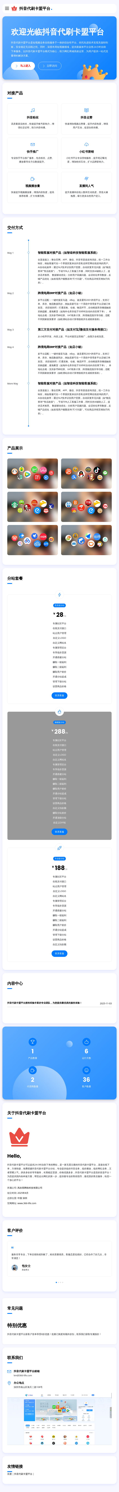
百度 (9, 1473)
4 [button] (62, 1282)
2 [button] (58, 1282)
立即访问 (50, 66)
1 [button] (56, 1282)
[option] (59, 1258)
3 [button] (60, 1282)
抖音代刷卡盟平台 (34, 8)
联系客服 (59, 695)
